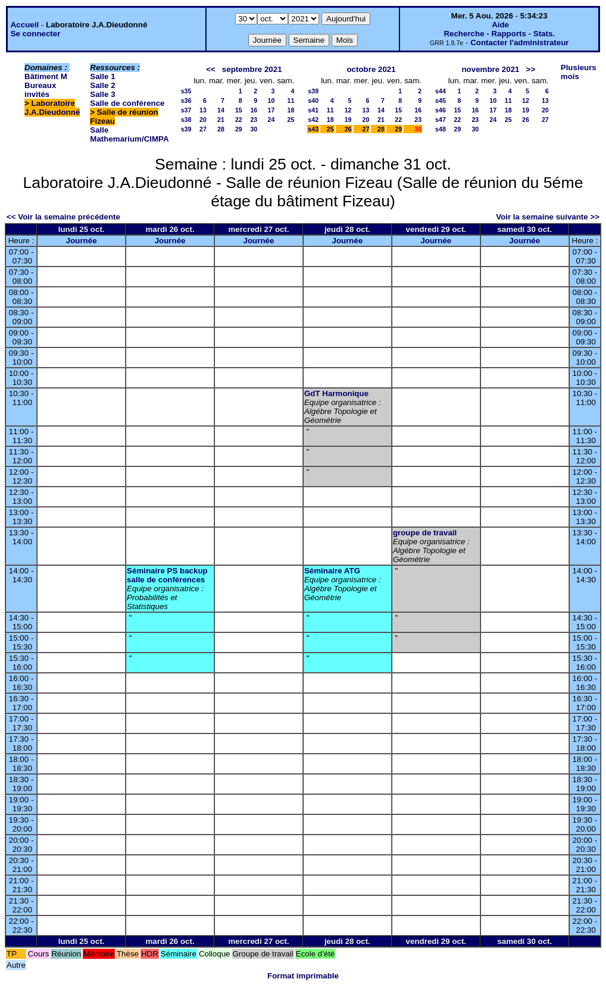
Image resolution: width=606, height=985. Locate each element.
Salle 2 (102, 85)
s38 (186, 119)
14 (220, 110)
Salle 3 (102, 94)
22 (238, 119)
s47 (440, 119)
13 (203, 110)
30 (253, 129)
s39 (186, 129)
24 (271, 119)
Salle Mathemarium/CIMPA (129, 134)
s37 (186, 110)
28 (220, 129)
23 (253, 119)
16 (253, 110)
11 (290, 100)
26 (348, 129)
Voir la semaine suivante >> (547, 216)
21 (220, 119)
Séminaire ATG (332, 570)
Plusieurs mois (578, 72)
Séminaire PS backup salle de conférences (167, 575)
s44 (440, 91)
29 (238, 129)
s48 (440, 129)
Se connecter (36, 33)
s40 (313, 100)
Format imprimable (303, 975)
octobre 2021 (370, 69)
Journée (81, 240)
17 (271, 110)
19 (348, 119)
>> (531, 69)
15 (238, 110)
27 (203, 129)
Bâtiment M (45, 76)
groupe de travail (425, 532)
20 (203, 119)
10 (271, 100)
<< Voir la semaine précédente (63, 216)
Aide (500, 24)
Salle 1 (102, 76)
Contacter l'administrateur (519, 42)
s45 (440, 100)
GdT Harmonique (336, 393)
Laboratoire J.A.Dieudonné (52, 108)
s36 (186, 100)
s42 (313, 119)
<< (210, 69)
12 (348, 110)
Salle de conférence (127, 103)
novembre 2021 (490, 69)
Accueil (25, 24)
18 (290, 110)
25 (290, 119)
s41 (313, 110)
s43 (313, 129)
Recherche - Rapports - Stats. (499, 33)
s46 (440, 110)
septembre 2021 (252, 69)
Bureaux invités (40, 90)
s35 (186, 91)
